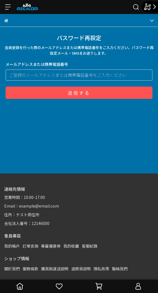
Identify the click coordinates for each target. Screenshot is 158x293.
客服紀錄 (89, 246)
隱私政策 (101, 268)
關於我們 (12, 268)
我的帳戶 (12, 246)
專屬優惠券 (51, 246)
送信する (79, 92)
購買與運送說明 (54, 268)
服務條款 (30, 268)
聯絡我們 (120, 268)
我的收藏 (71, 246)
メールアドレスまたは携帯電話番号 (37, 64)
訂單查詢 (30, 246)
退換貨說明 (81, 268)
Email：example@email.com (31, 206)
